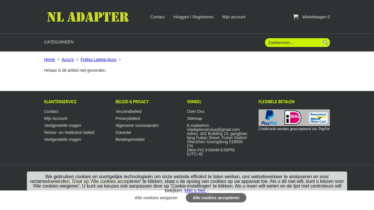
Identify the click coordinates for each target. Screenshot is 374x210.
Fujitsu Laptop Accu (98, 59)
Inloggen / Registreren (193, 17)
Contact (157, 17)
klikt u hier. (196, 190)
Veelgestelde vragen (62, 125)
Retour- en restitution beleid (69, 132)
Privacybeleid (128, 118)
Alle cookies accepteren (216, 197)
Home (49, 59)
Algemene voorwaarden (137, 125)
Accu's (68, 59)
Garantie (123, 132)
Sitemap (194, 118)
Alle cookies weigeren (156, 197)
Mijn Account (55, 118)
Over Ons (196, 111)
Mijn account (233, 17)
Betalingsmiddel (130, 139)
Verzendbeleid (129, 111)
